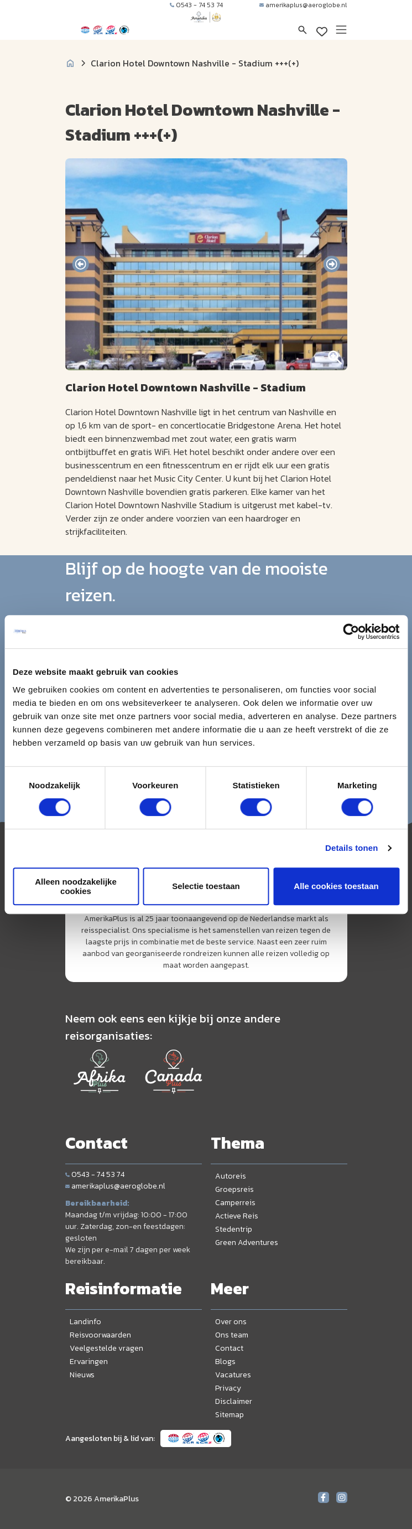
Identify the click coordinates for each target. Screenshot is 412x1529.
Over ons (231, 1321)
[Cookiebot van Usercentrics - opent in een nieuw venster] (351, 631)
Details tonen (351, 848)
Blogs (225, 1361)
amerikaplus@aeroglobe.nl (303, 5)
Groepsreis (234, 1189)
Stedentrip (233, 1229)
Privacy (228, 1388)
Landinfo (85, 1321)
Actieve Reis (236, 1216)
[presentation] (80, 264)
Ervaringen (89, 1361)
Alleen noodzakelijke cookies (76, 886)
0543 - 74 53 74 (196, 5)
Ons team (231, 1335)
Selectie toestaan (206, 886)
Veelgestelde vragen (106, 1348)
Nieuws (82, 1375)
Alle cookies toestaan (336, 886)
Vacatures (233, 1375)
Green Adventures (246, 1242)
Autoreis (230, 1176)
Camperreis (235, 1202)
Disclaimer (233, 1401)
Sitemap (229, 1414)
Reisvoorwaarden (100, 1335)
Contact (229, 1348)
